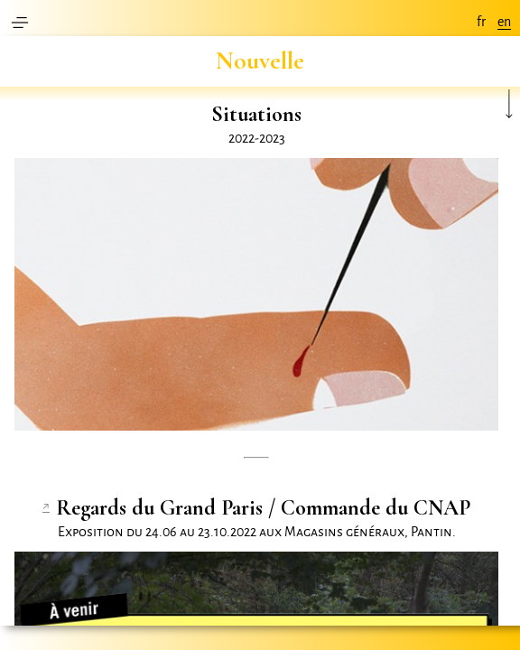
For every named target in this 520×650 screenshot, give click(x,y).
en (504, 21)
